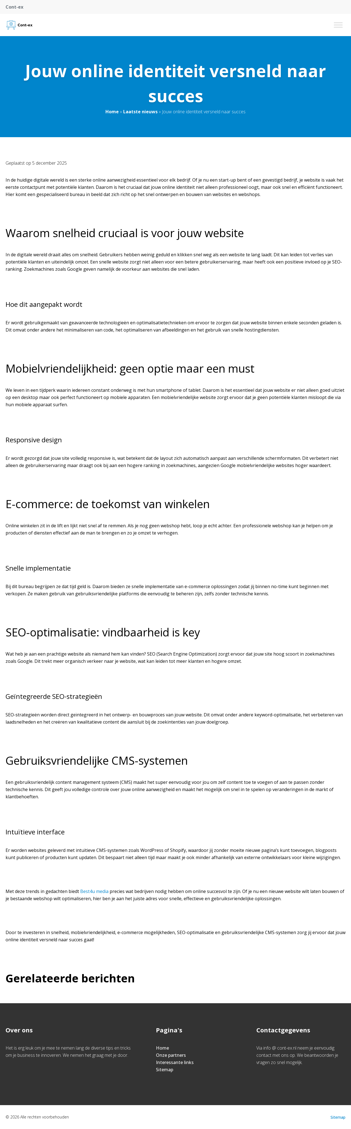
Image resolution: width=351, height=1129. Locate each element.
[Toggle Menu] (338, 24)
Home (112, 112)
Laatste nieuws (140, 112)
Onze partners (171, 1055)
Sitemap (164, 1070)
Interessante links (175, 1062)
